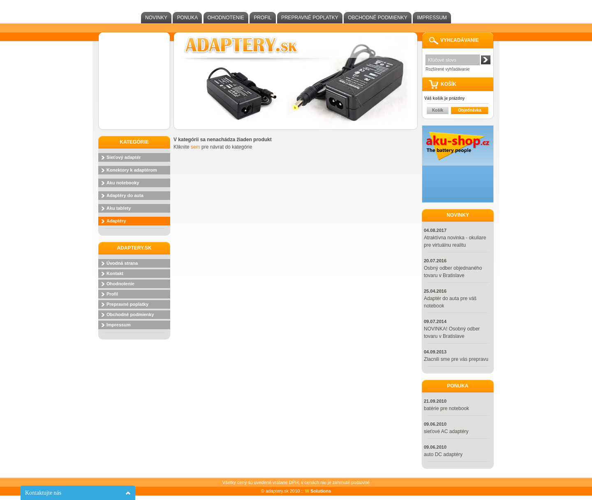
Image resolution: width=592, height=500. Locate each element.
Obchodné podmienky (378, 17)
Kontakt (114, 273)
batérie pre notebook (446, 408)
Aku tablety (118, 208)
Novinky (156, 17)
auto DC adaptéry (443, 454)
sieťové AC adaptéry (446, 431)
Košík (437, 110)
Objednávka (469, 110)
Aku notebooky (122, 182)
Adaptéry (116, 220)
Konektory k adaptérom (131, 169)
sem (195, 147)
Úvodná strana (122, 263)
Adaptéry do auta (124, 195)
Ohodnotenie (226, 17)
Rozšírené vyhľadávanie (447, 69)
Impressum (432, 17)
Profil (262, 17)
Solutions (318, 491)
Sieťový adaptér (123, 157)
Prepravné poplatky (309, 17)
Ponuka (187, 17)
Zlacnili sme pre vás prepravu (456, 359)
